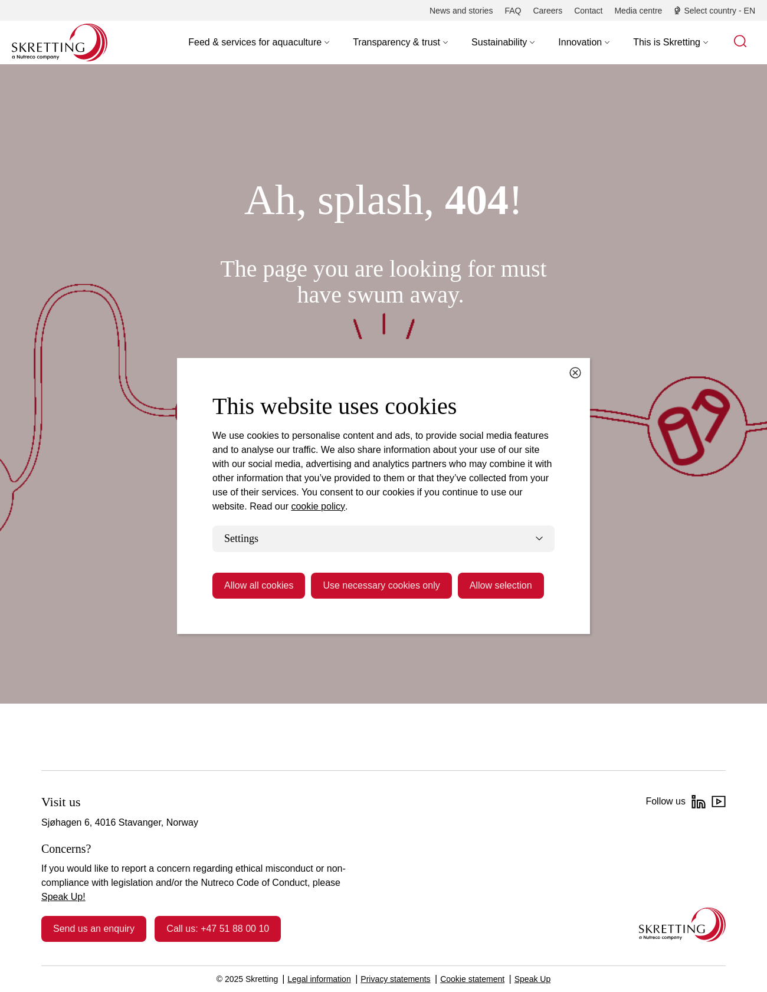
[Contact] (588, 10)
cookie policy (318, 506)
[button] (258, 42)
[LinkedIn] (698, 801)
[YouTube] (719, 801)
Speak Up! (63, 897)
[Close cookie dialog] (575, 373)
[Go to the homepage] (682, 924)
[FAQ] (513, 10)
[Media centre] (638, 10)
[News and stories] (461, 10)
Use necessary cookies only (381, 585)
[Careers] (547, 10)
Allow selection (501, 585)
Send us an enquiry (94, 929)
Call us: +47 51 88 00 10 (217, 929)
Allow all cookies (258, 585)
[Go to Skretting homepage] (59, 42)
